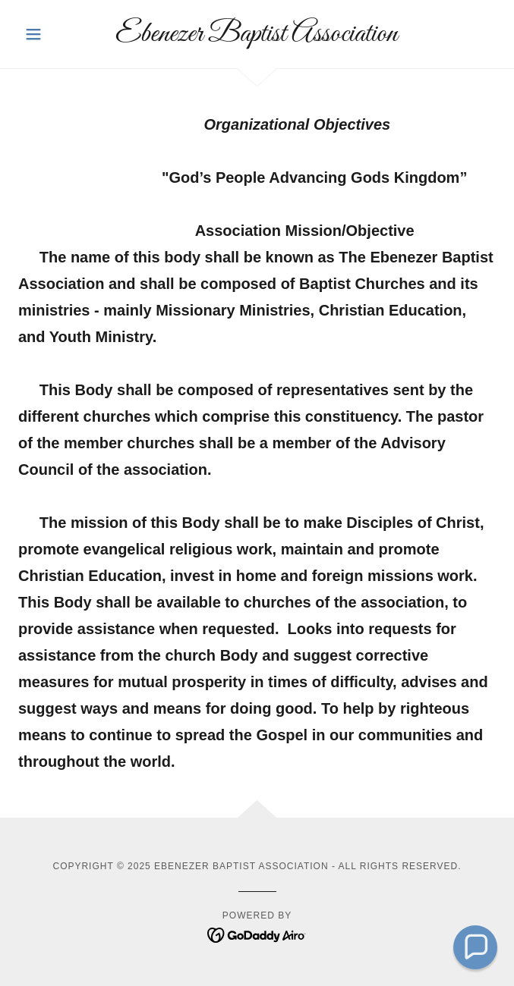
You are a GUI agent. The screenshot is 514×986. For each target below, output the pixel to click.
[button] (54, 34)
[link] (257, 34)
